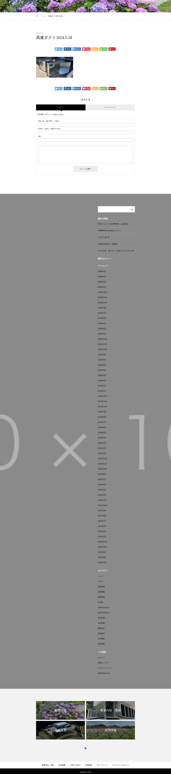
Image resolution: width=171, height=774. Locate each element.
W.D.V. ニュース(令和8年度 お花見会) (113, 224)
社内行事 (101, 618)
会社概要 (62, 765)
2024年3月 (102, 381)
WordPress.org (103, 673)
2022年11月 (102, 464)
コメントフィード (105, 668)
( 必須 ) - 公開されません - (50, 128)
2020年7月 (102, 562)
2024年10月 (102, 349)
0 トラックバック (110, 107)
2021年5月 (102, 526)
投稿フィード (103, 663)
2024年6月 (102, 365)
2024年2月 (102, 386)
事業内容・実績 (48, 765)
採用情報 (101, 587)
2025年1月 (102, 334)
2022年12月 (102, 459)
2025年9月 (102, 308)
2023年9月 (102, 412)
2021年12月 (102, 505)
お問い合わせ (75, 765)
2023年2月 (102, 448)
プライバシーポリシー (120, 765)
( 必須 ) (48, 121)
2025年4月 (102, 323)
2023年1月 (102, 453)
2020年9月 (102, 552)
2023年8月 (102, 417)
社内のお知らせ (104, 607)
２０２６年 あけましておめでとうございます (116, 251)
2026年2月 (102, 282)
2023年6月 (102, 427)
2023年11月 (102, 401)
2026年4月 (102, 271)
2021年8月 (102, 516)
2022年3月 (102, 495)
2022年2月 (102, 500)
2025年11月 (102, 297)
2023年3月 (102, 443)
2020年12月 (102, 542)
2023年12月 (102, 396)
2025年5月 (102, 318)
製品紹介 (101, 628)
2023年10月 (102, 407)
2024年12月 (102, 339)
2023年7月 (102, 422)
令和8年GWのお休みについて (109, 231)
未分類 (100, 602)
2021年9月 (102, 511)
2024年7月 (102, 360)
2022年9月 (102, 474)
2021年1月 (102, 536)
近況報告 (101, 639)
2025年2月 (102, 329)
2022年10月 (102, 469)
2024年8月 (102, 355)
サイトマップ (102, 765)
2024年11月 (102, 344)
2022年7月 (102, 479)
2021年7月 (102, 521)
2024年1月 (102, 391)
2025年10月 (102, 303)
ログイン (101, 658)
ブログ (100, 581)
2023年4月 (102, 438)
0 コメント (60, 107)
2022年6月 (102, 485)
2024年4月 (102, 375)
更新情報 (101, 597)
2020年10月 (102, 547)
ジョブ (100, 576)
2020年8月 (102, 557)
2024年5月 (102, 370)
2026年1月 (102, 287)
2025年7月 (102, 313)
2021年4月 (102, 531)
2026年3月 (102, 277)
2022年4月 (102, 490)
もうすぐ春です (104, 237)
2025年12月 (102, 292)
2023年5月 (102, 433)
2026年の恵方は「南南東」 (108, 244)
